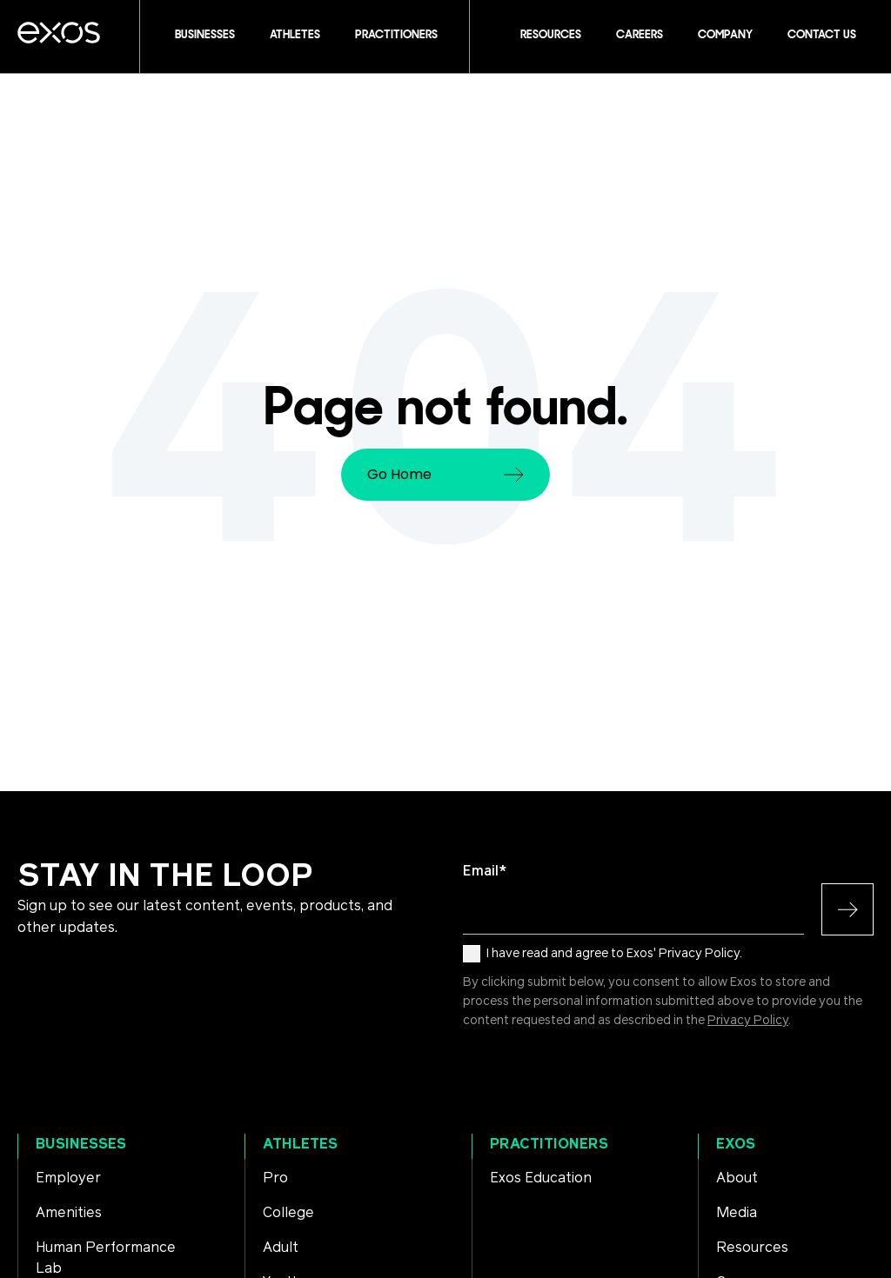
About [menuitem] (737, 1178)
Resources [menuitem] (752, 1248)
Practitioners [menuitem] (549, 1144)
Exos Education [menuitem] (541, 1178)
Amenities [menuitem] (69, 1213)
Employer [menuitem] (68, 1178)
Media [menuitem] (736, 1213)
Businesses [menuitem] (81, 1144)
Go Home (445, 474)
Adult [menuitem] (280, 1248)
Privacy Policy (747, 1021)
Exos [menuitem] (735, 1144)
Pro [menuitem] (275, 1178)
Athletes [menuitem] (300, 1144)
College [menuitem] (288, 1213)
